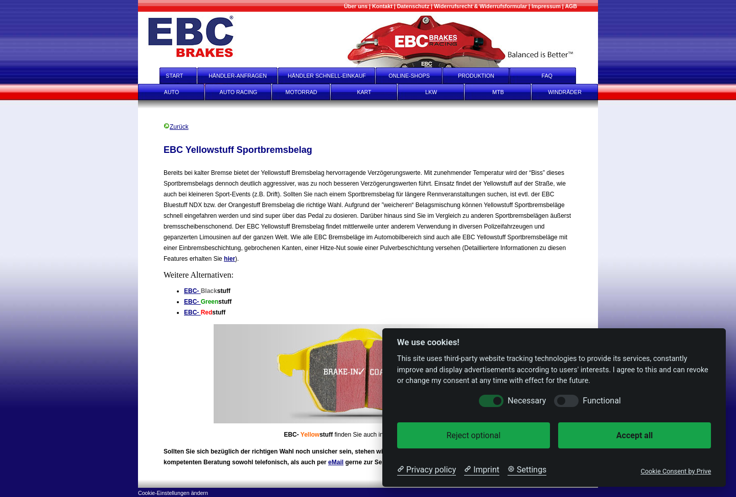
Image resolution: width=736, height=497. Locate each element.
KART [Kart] (364, 92)
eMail (335, 462)
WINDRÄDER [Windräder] (565, 92)
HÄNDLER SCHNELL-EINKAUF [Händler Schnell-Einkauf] (327, 76)
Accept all (634, 435)
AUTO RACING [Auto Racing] (239, 92)
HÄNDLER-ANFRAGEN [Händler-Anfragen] (238, 76)
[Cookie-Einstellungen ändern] (173, 492)
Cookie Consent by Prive (675, 471)
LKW (431, 92)
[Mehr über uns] (355, 6)
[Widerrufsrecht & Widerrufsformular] (480, 6)
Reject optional (473, 435)
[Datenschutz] (413, 6)
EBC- (192, 291)
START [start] (167, 76)
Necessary (527, 400)
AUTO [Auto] (171, 92)
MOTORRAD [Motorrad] (301, 92)
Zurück (176, 126)
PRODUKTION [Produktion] (476, 76)
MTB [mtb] (498, 92)
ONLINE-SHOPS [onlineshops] (409, 76)
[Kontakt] (382, 6)
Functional (601, 400)
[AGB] (571, 6)
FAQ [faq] (554, 76)
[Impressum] (546, 6)
